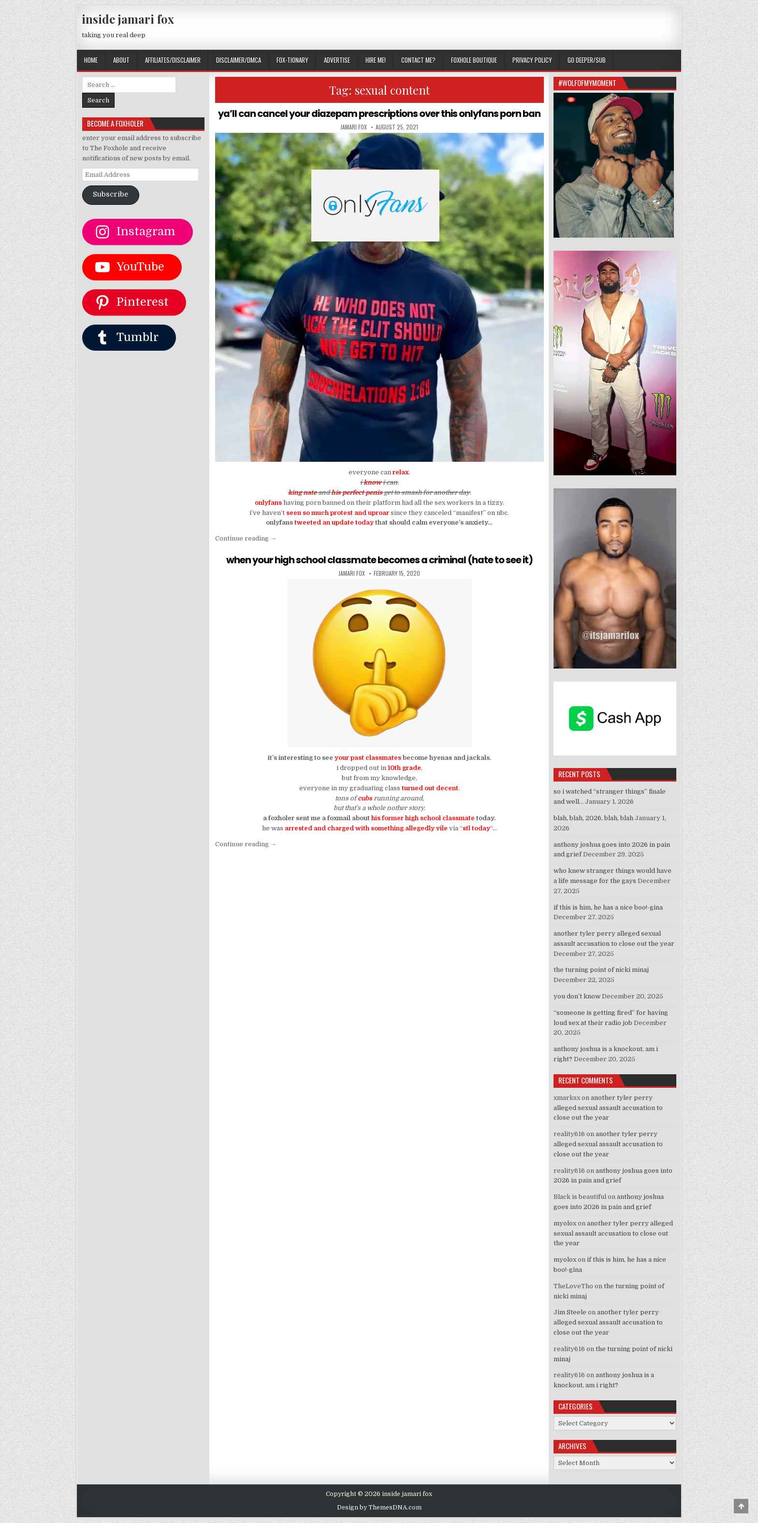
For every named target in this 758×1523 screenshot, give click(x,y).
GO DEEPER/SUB (587, 60)
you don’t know (577, 996)
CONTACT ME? (418, 60)
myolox (565, 1223)
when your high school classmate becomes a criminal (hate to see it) (379, 571)
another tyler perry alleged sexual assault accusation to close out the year (608, 1108)
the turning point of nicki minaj (601, 969)
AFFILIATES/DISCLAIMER (173, 60)
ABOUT (121, 60)
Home (91, 60)
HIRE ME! (375, 60)
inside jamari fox (128, 19)
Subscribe (110, 194)
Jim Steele (570, 1312)
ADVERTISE (337, 60)
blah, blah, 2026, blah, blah (593, 818)
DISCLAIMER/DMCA (238, 60)
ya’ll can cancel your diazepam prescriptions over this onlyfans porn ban (379, 119)
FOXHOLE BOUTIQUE (474, 60)
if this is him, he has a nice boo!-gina (608, 907)
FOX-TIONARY (292, 60)
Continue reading (246, 550)
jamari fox (353, 139)
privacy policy (532, 60)
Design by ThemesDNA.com (379, 1507)
